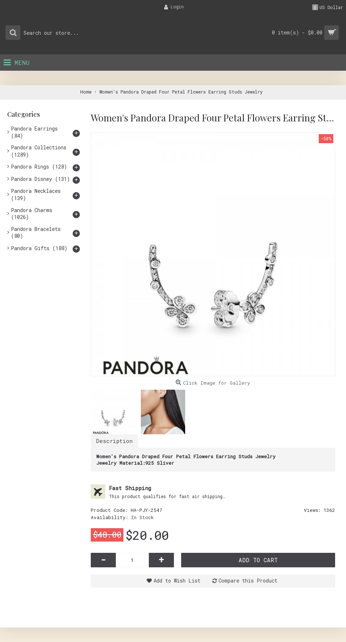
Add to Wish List (177, 580)
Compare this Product (248, 580)
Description (114, 440)
